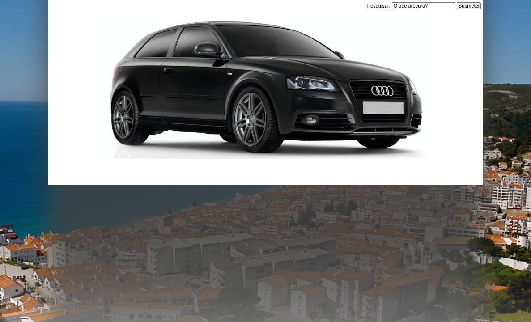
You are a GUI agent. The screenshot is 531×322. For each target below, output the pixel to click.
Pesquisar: (379, 5)
